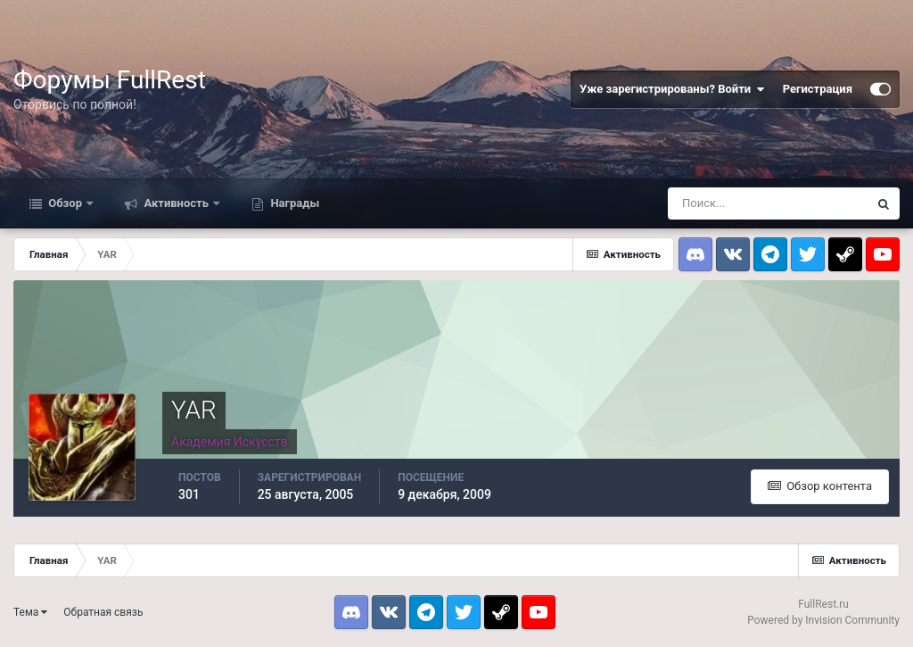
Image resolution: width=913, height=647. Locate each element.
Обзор (65, 203)
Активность (176, 203)
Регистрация (817, 88)
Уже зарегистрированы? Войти (672, 89)
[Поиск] (768, 203)
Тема (30, 612)
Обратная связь (103, 612)
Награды (293, 203)
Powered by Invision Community (823, 620)
